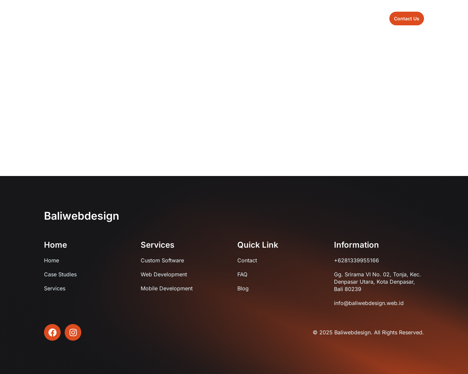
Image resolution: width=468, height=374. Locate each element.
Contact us (291, 18)
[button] (406, 18)
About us (203, 18)
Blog (261, 18)
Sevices (234, 18)
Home (173, 18)
